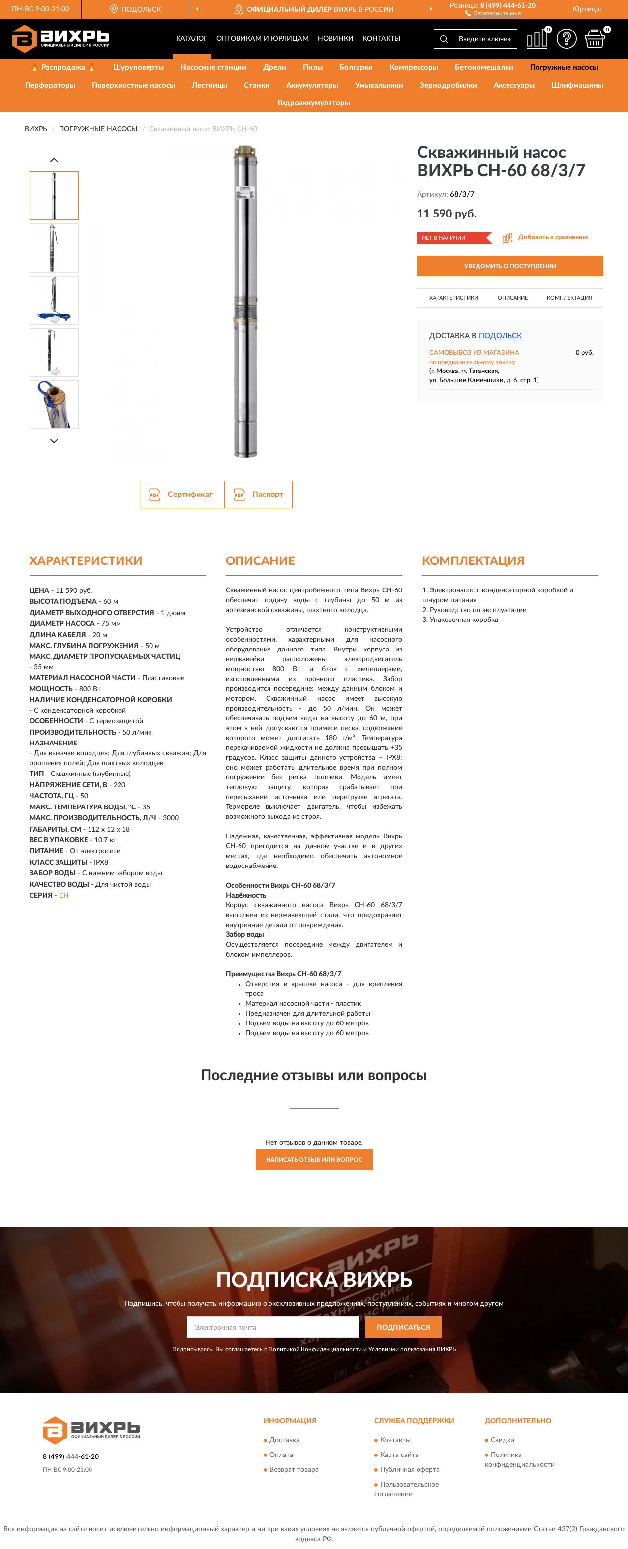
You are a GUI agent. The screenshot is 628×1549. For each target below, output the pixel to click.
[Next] (54, 441)
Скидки (502, 1440)
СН (64, 895)
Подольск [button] (500, 336)
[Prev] (54, 159)
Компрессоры (413, 67)
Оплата (281, 1455)
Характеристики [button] (453, 298)
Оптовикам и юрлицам (262, 38)
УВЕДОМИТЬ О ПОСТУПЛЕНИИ (510, 266)
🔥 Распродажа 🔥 (63, 67)
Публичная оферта (410, 1469)
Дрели (274, 67)
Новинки (336, 38)
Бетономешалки (484, 67)
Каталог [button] (192, 38)
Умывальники (379, 85)
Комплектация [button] (569, 298)
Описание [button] (513, 298)
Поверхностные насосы (133, 85)
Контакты (381, 38)
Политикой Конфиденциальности (315, 1349)
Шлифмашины (577, 85)
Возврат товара (294, 1469)
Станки (256, 85)
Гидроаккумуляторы (314, 103)
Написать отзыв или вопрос (314, 1160)
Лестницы (209, 85)
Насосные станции (213, 67)
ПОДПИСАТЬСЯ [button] (403, 1327)
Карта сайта (399, 1455)
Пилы (313, 67)
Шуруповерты (138, 67)
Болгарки (356, 67)
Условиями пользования (401, 1349)
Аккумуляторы (312, 85)
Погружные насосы (564, 67)
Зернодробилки (448, 85)
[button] (493, 13)
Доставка (284, 1440)
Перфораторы (50, 85)
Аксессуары (514, 85)
